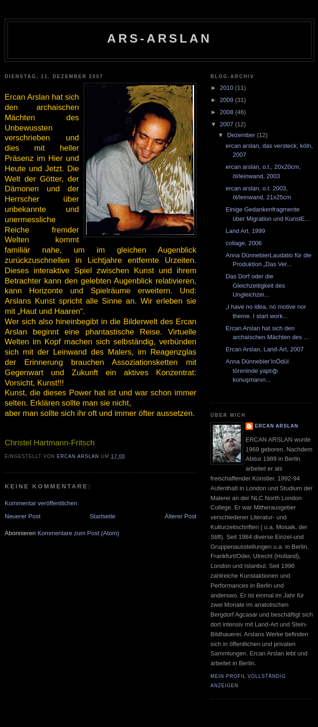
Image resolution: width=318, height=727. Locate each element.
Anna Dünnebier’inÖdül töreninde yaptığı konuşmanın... (257, 370)
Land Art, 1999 (245, 230)
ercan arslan (276, 426)
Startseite (103, 516)
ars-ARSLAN (159, 38)
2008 (227, 112)
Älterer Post (180, 516)
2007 (227, 124)
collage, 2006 (243, 243)
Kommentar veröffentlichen (41, 503)
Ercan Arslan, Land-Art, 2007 (264, 349)
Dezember (242, 134)
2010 (227, 87)
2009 (227, 99)
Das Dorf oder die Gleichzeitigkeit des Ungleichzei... (255, 285)
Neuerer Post (23, 516)
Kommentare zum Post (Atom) (78, 533)
